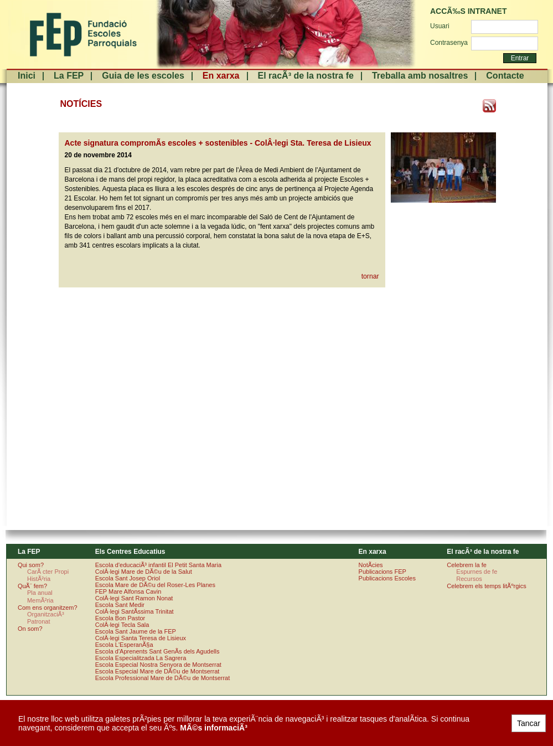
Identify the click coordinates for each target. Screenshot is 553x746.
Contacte (505, 75)
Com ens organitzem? (47, 607)
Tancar (528, 723)
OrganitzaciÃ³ (45, 614)
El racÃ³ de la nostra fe (306, 75)
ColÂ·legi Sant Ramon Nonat (134, 598)
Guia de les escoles (143, 75)
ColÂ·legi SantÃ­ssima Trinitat (134, 611)
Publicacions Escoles (387, 578)
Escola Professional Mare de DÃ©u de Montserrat (162, 678)
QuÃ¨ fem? (32, 586)
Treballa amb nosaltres (420, 75)
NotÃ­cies (371, 565)
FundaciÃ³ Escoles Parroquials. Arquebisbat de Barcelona (82, 35)
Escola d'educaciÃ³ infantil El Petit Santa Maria (158, 565)
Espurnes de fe (476, 571)
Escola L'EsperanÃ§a (124, 644)
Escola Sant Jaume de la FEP (135, 631)
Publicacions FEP (382, 571)
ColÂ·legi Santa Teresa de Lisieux (140, 638)
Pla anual (40, 592)
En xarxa (221, 75)
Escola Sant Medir (119, 604)
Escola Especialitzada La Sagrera (140, 658)
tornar (370, 276)
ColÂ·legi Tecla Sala (122, 624)
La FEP (69, 75)
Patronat (38, 621)
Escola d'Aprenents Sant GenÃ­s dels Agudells (157, 651)
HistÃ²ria (38, 578)
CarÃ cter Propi (48, 571)
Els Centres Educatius (130, 551)
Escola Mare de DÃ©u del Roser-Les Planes (155, 585)
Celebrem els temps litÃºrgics (486, 586)
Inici (26, 75)
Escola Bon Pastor (120, 618)
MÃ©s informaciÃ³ (213, 727)
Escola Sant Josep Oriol (127, 578)
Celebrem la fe (467, 565)
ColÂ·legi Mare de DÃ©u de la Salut (143, 571)
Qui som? (31, 565)
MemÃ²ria (40, 600)
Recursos (469, 578)
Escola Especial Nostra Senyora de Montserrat (158, 664)
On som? (30, 628)
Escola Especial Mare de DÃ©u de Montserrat (157, 671)
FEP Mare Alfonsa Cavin (128, 591)
